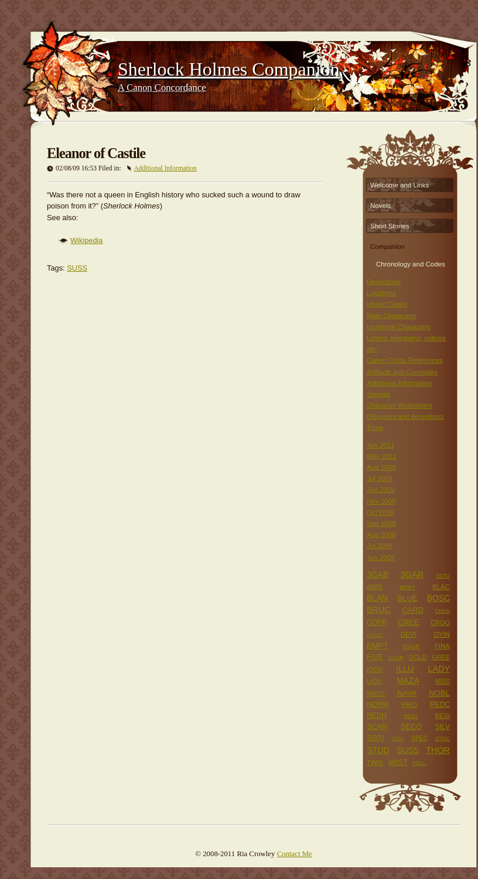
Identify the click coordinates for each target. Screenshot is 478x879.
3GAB (377, 574)
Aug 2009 (381, 467)
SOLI (397, 738)
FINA (442, 645)
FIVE (375, 657)
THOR (438, 750)
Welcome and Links (399, 185)
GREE (441, 657)
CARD (413, 610)
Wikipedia (86, 240)
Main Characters (391, 315)
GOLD (417, 657)
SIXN (375, 738)
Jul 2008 (379, 545)
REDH (377, 716)
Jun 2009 (380, 489)
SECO (411, 727)
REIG (411, 716)
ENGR (411, 646)
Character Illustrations (399, 405)
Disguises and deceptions (405, 416)
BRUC (379, 609)
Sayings (379, 394)
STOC (442, 738)
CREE (408, 622)
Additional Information (165, 168)
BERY (407, 587)
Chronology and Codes (410, 263)
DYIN (441, 634)
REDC (440, 704)
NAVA (406, 693)
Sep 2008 (381, 523)
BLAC (441, 586)
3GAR (412, 574)
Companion (387, 246)
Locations (381, 292)
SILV (442, 727)
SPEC (419, 738)
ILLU (405, 668)
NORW (378, 704)
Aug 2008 (381, 534)
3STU (443, 576)
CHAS (442, 611)
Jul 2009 (379, 478)
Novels (380, 205)
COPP (377, 622)
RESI (442, 715)
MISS (442, 681)
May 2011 (382, 456)
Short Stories (389, 226)
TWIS (375, 762)
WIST (398, 762)
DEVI (408, 634)
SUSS (77, 268)
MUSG (376, 693)
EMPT (377, 645)
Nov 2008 (381, 501)
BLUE (407, 598)
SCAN (377, 727)
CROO (440, 622)
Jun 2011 (380, 445)
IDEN (374, 669)
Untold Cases (387, 303)
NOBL (439, 693)
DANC (375, 634)
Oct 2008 (380, 512)
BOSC (438, 598)
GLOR (396, 658)
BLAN (377, 598)
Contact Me (294, 854)
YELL (419, 763)
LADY (439, 668)
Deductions (384, 281)
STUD (378, 750)
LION (374, 681)
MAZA (408, 680)
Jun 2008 (380, 557)
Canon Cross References (404, 360)
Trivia (375, 427)
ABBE (375, 587)
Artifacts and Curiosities (402, 371)
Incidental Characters (399, 326)
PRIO (410, 704)
